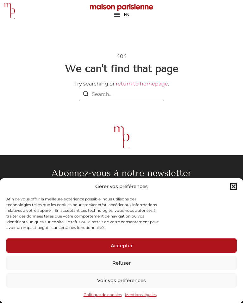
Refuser (121, 263)
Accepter (122, 246)
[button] (233, 186)
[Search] (86, 95)
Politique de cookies (103, 294)
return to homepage (142, 84)
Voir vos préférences (121, 280)
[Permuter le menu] (117, 14)
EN (126, 14)
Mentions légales (141, 294)
